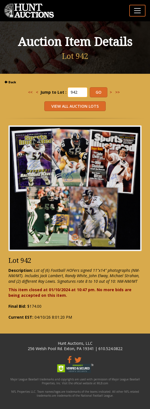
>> (117, 92)
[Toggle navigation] (137, 11)
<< (30, 92)
